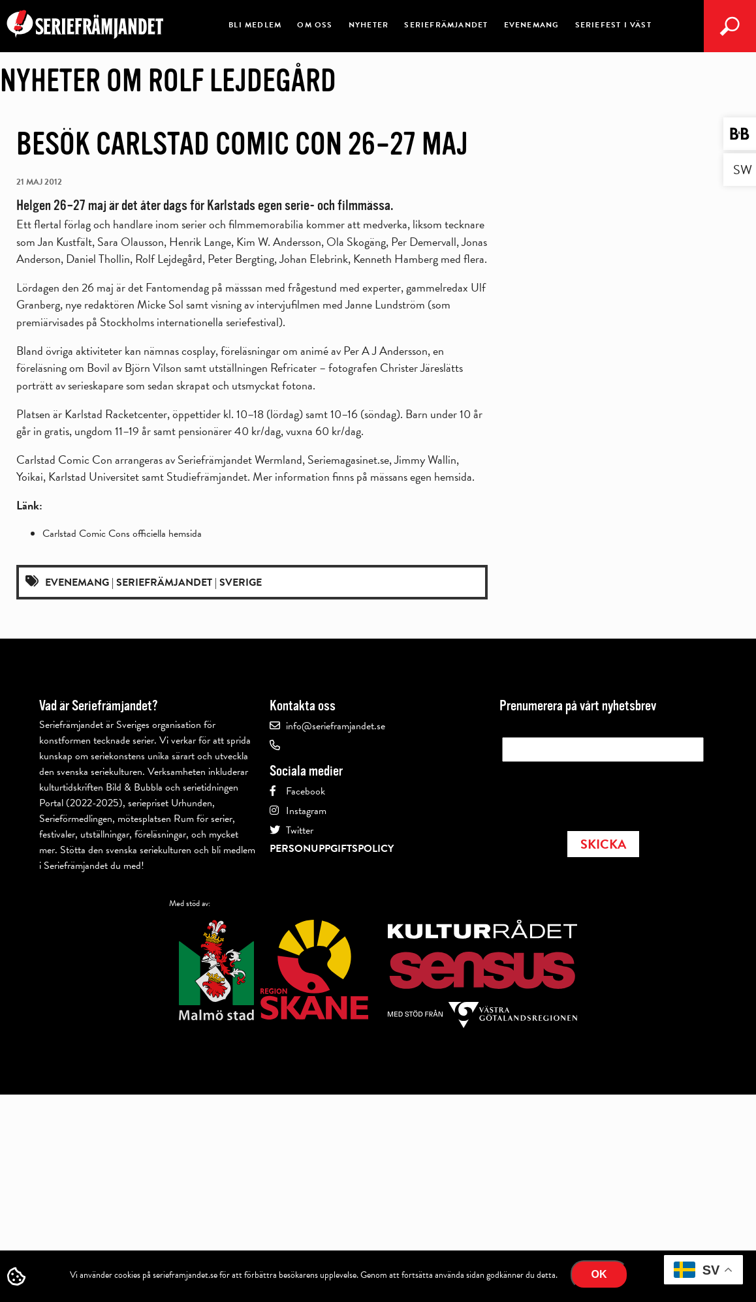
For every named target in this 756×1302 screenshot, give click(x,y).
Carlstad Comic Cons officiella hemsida (122, 533)
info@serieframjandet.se (335, 726)
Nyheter (368, 25)
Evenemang (531, 25)
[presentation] (601, 792)
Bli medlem (254, 25)
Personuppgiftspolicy (332, 848)
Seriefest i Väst (613, 25)
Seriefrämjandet (446, 25)
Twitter (299, 830)
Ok (599, 1274)
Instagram (306, 811)
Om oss (314, 25)
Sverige (240, 582)
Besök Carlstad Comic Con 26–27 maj (242, 144)
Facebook (305, 791)
